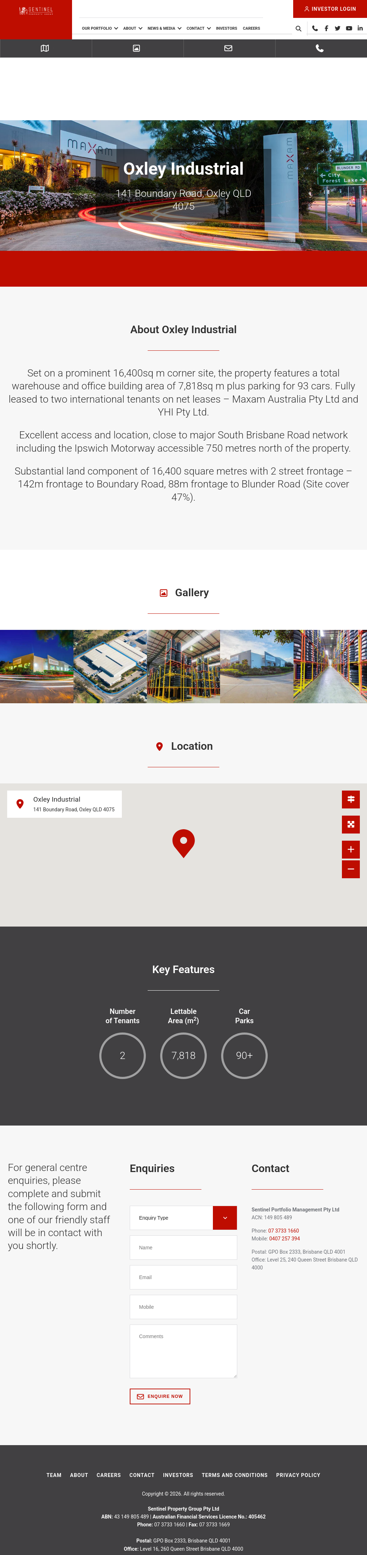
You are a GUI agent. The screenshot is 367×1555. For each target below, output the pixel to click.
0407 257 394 (284, 1176)
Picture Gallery (138, 49)
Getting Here (47, 49)
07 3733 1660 (321, 49)
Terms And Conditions (235, 1412)
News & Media (179, 28)
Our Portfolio (114, 28)
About (147, 28)
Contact (213, 28)
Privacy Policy (298, 1412)
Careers (269, 28)
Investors (244, 28)
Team (54, 1412)
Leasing (230, 49)
